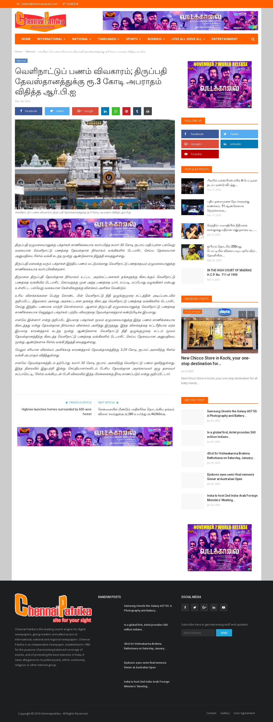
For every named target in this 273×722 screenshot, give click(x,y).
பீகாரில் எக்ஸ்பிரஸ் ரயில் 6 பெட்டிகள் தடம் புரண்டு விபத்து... (232, 183)
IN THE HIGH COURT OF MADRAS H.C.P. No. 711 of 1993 (229, 272)
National (30, 51)
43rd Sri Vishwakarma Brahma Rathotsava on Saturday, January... (231, 456)
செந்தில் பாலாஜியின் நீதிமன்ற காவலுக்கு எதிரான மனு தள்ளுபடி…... (232, 228)
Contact (211, 713)
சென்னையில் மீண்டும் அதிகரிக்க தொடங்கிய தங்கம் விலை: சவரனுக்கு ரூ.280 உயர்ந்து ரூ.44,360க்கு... (136, 411)
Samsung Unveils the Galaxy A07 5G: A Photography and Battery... (232, 413)
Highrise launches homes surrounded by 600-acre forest (56, 411)
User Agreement (244, 713)
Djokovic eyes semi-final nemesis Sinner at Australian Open (230, 477)
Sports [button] (133, 39)
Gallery (225, 713)
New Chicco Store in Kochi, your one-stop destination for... (214, 361)
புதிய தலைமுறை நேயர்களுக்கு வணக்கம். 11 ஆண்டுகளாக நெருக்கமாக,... (228, 206)
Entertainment (225, 39)
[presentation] (242, 315)
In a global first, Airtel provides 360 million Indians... (231, 435)
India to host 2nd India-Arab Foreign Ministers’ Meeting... (232, 498)
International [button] (51, 39)
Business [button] (156, 39)
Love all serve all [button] (188, 39)
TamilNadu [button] (108, 39)
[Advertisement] (95, 482)
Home (26, 39)
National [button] (81, 39)
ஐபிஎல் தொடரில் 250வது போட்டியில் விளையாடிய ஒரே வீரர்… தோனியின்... (232, 251)
